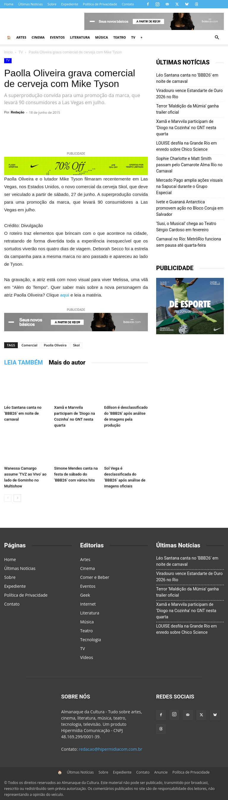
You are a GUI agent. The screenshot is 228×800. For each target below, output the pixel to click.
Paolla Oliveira (55, 345)
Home (8, 4)
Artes (21, 37)
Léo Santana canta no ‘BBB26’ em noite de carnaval (23, 413)
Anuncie (161, 772)
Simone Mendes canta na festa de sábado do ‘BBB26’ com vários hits (76, 474)
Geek (85, 595)
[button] (217, 37)
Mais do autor (67, 362)
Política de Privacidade (100, 4)
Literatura (80, 37)
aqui (64, 294)
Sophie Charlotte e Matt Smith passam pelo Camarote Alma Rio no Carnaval (189, 164)
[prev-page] (8, 498)
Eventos (57, 37)
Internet (88, 604)
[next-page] (17, 498)
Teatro (119, 37)
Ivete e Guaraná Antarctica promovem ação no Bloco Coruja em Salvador (189, 208)
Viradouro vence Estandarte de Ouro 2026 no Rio (189, 93)
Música (101, 37)
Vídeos (86, 657)
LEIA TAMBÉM (23, 362)
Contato (128, 4)
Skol (76, 345)
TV (133, 37)
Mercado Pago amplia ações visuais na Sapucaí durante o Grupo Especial (189, 186)
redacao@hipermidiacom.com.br (110, 749)
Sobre (52, 4)
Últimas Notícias (30, 4)
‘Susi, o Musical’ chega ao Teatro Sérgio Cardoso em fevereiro (186, 226)
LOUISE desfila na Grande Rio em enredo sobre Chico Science (186, 146)
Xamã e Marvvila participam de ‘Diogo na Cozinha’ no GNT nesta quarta (186, 127)
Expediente (69, 4)
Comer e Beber (94, 577)
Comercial (29, 345)
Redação (17, 112)
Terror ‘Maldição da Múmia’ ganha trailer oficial (187, 109)
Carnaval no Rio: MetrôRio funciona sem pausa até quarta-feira (188, 242)
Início (8, 52)
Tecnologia (90, 639)
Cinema (38, 37)
